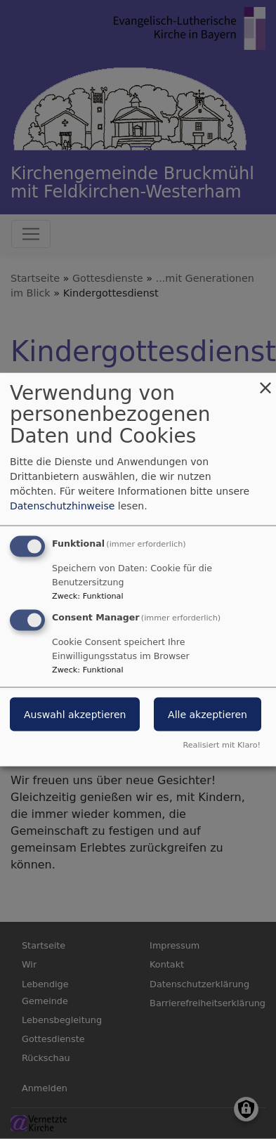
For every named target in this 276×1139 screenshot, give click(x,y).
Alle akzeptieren (207, 714)
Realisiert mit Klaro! (222, 745)
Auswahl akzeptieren (75, 714)
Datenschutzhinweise (62, 505)
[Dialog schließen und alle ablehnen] (265, 381)
